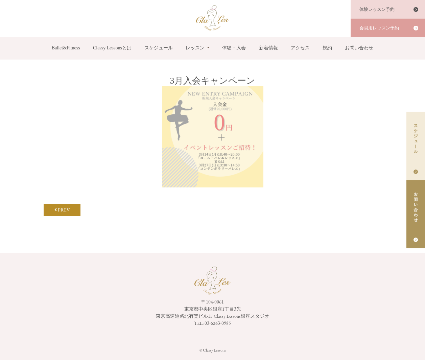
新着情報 (268, 47)
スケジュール (158, 47)
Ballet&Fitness (66, 47)
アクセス (300, 47)
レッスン (195, 47)
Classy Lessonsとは (112, 47)
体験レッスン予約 (377, 9)
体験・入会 (234, 47)
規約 (327, 47)
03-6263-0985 (218, 323)
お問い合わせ (359, 47)
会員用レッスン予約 (379, 28)
